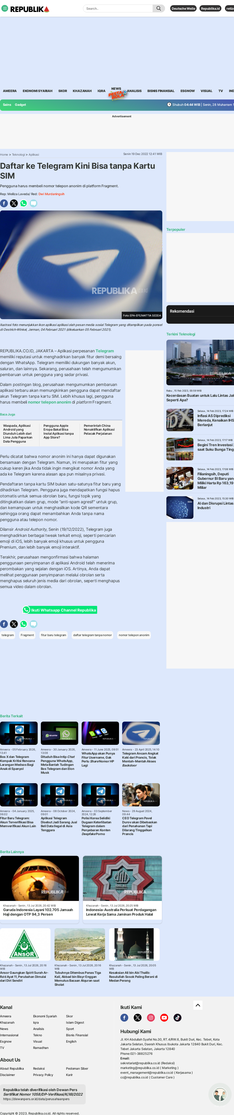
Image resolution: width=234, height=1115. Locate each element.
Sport (70, 1029)
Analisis (38, 1029)
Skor (69, 1016)
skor (62, 91)
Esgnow (6, 1041)
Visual (37, 1041)
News (116, 89)
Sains (7, 104)
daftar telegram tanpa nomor (92, 635)
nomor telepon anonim (49, 402)
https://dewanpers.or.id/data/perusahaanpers (36, 1099)
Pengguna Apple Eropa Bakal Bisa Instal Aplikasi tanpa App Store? (59, 431)
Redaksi (39, 1068)
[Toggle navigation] (4, 8)
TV (220, 91)
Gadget (20, 104)
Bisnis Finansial (160, 91)
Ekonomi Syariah (38, 91)
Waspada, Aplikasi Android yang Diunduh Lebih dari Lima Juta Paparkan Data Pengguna (17, 433)
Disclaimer (7, 1075)
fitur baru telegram (53, 635)
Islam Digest (75, 1022)
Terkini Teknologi (180, 334)
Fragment (27, 635)
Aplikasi (34, 154)
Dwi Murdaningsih (52, 194)
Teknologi (18, 154)
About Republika (12, 1068)
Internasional (9, 1035)
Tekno (37, 1035)
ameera (10, 91)
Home (4, 154)
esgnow (188, 91)
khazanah (82, 91)
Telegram (104, 351)
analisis (134, 91)
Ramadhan (40, 1048)
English (71, 1041)
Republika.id (210, 8)
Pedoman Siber (77, 1068)
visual (206, 91)
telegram (8, 635)
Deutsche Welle (183, 8)
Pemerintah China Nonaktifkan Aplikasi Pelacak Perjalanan (99, 429)
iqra (101, 91)
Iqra (36, 1022)
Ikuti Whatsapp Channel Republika (60, 610)
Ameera (5, 1016)
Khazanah (7, 1022)
